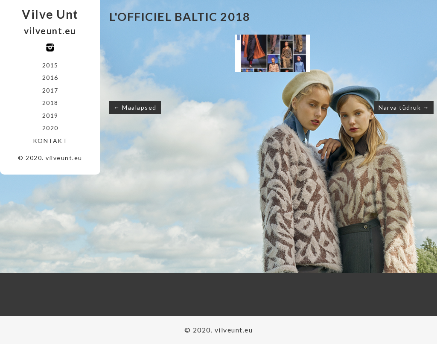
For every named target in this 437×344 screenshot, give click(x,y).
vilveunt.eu (50, 30)
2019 (50, 115)
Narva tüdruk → (404, 107)
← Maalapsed (135, 107)
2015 (50, 65)
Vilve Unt (50, 14)
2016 (50, 77)
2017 (50, 90)
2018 (50, 102)
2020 (50, 127)
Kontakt (50, 140)
